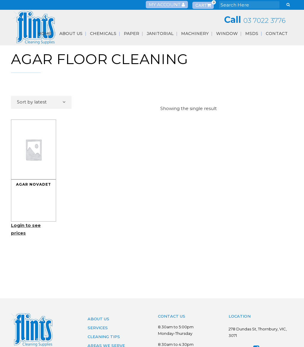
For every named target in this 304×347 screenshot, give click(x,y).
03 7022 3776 (264, 21)
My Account (167, 4)
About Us (98, 318)
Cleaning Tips (104, 336)
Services (98, 327)
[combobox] (41, 102)
